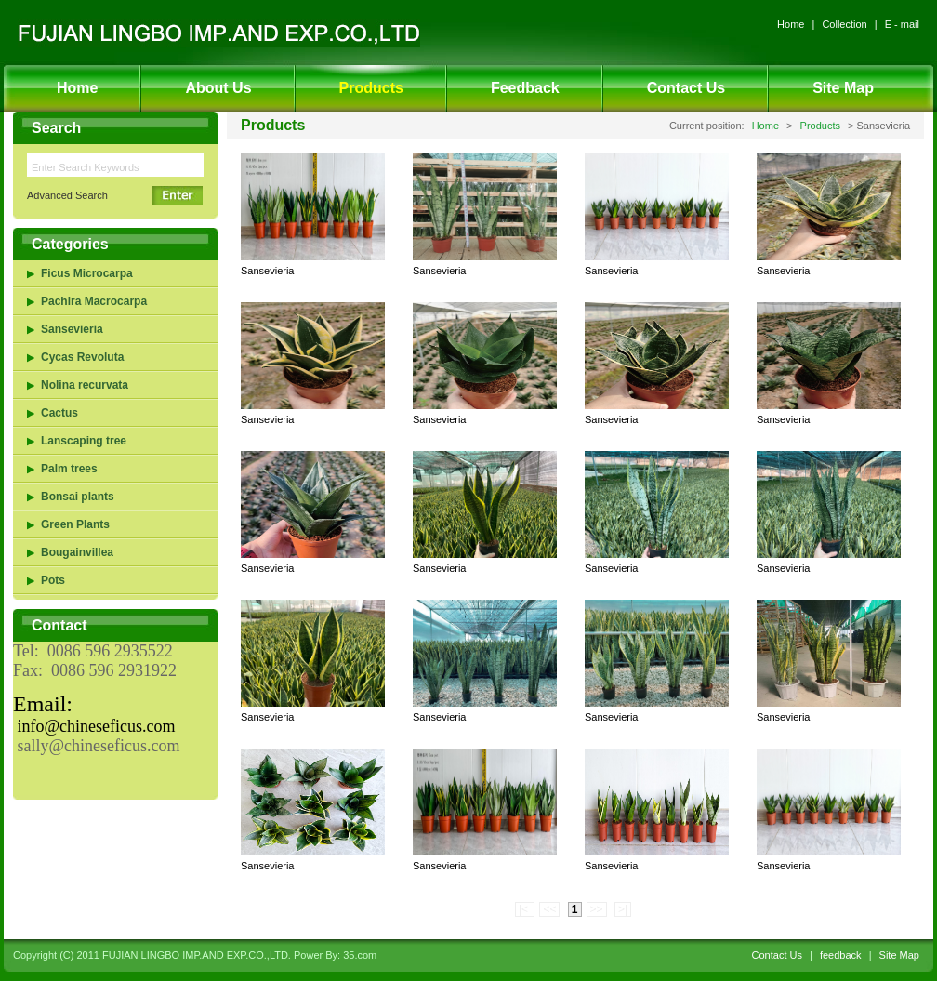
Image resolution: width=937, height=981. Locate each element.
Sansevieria (72, 329)
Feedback (525, 88)
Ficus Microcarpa (87, 273)
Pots (53, 580)
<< (549, 909)
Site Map (843, 88)
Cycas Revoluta (82, 357)
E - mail (902, 24)
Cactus (59, 412)
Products (371, 88)
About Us (218, 88)
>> (596, 909)
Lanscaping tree (83, 440)
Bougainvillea (77, 552)
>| (622, 909)
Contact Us (686, 88)
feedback (841, 955)
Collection (844, 24)
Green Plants (75, 524)
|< (525, 909)
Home (790, 24)
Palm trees (69, 468)
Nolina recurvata (84, 384)
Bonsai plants (77, 496)
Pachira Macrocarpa (94, 301)
